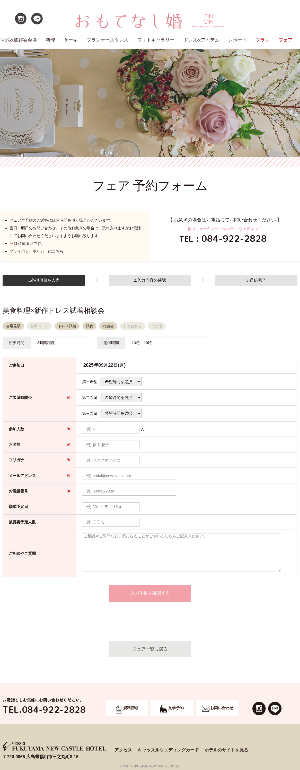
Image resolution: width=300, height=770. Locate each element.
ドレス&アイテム (201, 40)
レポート (237, 40)
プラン (263, 40)
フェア (286, 40)
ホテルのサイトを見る (226, 750)
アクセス (123, 750)
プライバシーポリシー (29, 251)
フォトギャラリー (155, 40)
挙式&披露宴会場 (19, 40)
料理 (50, 40)
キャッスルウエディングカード (168, 750)
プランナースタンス (107, 40)
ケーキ (71, 40)
